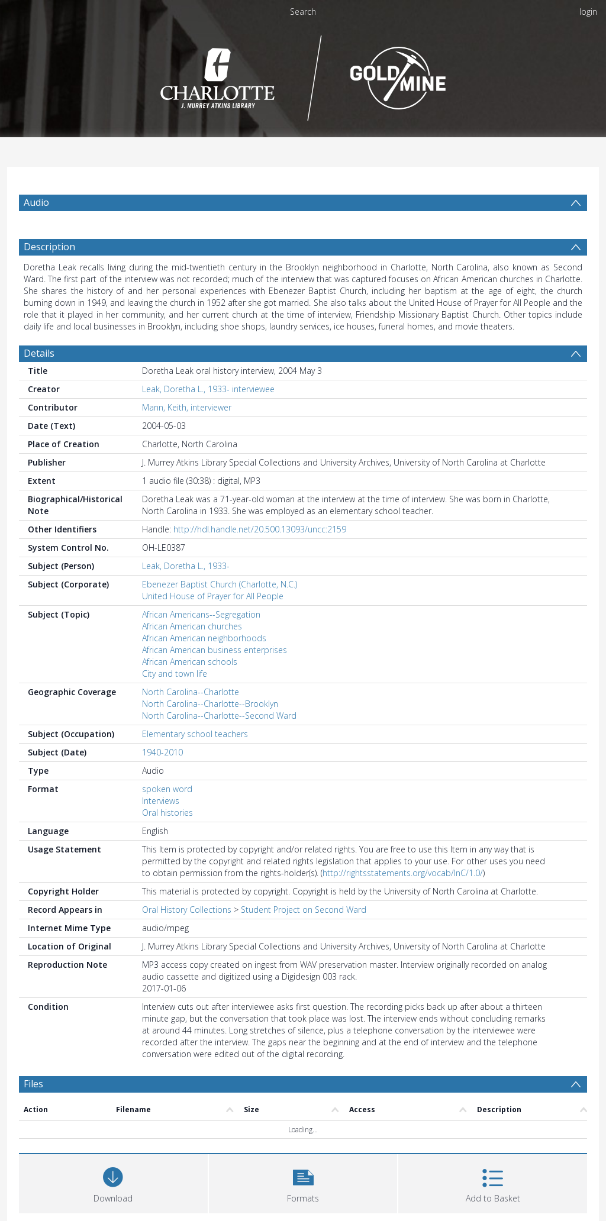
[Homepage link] (303, 75)
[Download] (113, 1182)
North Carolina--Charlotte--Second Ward (219, 715)
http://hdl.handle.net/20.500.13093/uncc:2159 (259, 529)
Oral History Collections (186, 909)
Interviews (160, 800)
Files (33, 1083)
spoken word (167, 788)
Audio (36, 202)
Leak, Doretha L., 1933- (186, 565)
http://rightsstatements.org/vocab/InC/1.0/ (403, 872)
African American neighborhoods (204, 638)
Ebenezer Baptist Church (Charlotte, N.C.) (219, 584)
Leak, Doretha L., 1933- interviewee (208, 389)
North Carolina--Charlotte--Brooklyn (210, 703)
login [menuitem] (588, 11)
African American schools (189, 661)
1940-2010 (162, 752)
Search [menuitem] (303, 11)
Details (39, 353)
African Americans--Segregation (201, 614)
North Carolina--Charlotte (190, 691)
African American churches (192, 626)
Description (49, 246)
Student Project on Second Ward (303, 909)
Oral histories (167, 812)
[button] (303, 1182)
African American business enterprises (214, 649)
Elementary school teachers (195, 733)
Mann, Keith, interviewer (186, 407)
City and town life (174, 673)
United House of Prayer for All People (212, 596)
